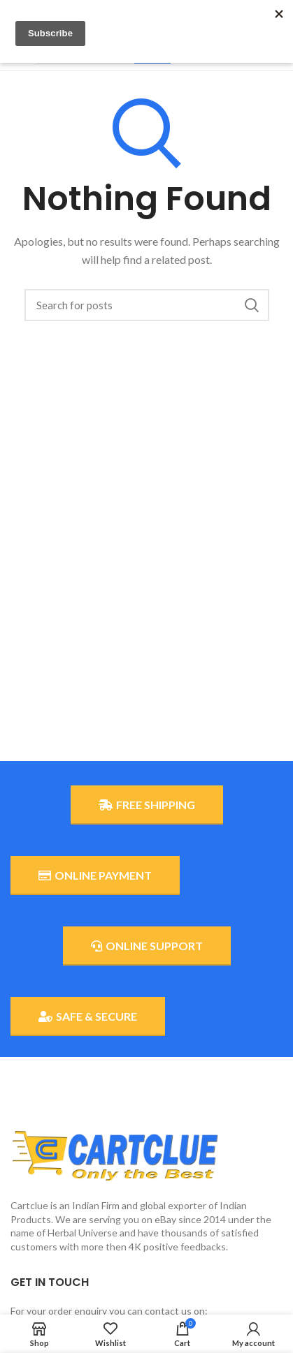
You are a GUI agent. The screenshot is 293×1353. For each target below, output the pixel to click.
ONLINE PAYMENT (95, 875)
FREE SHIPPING (147, 805)
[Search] (146, 305)
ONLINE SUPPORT (147, 946)
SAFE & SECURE (87, 1016)
